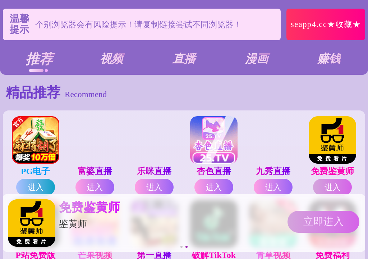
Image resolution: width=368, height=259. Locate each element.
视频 (111, 58)
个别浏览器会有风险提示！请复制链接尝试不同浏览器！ (138, 24)
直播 (184, 58)
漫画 (256, 58)
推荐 (39, 59)
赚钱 (328, 58)
